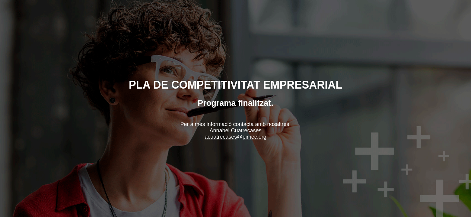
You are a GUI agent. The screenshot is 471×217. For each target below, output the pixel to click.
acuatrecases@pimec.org (235, 137)
